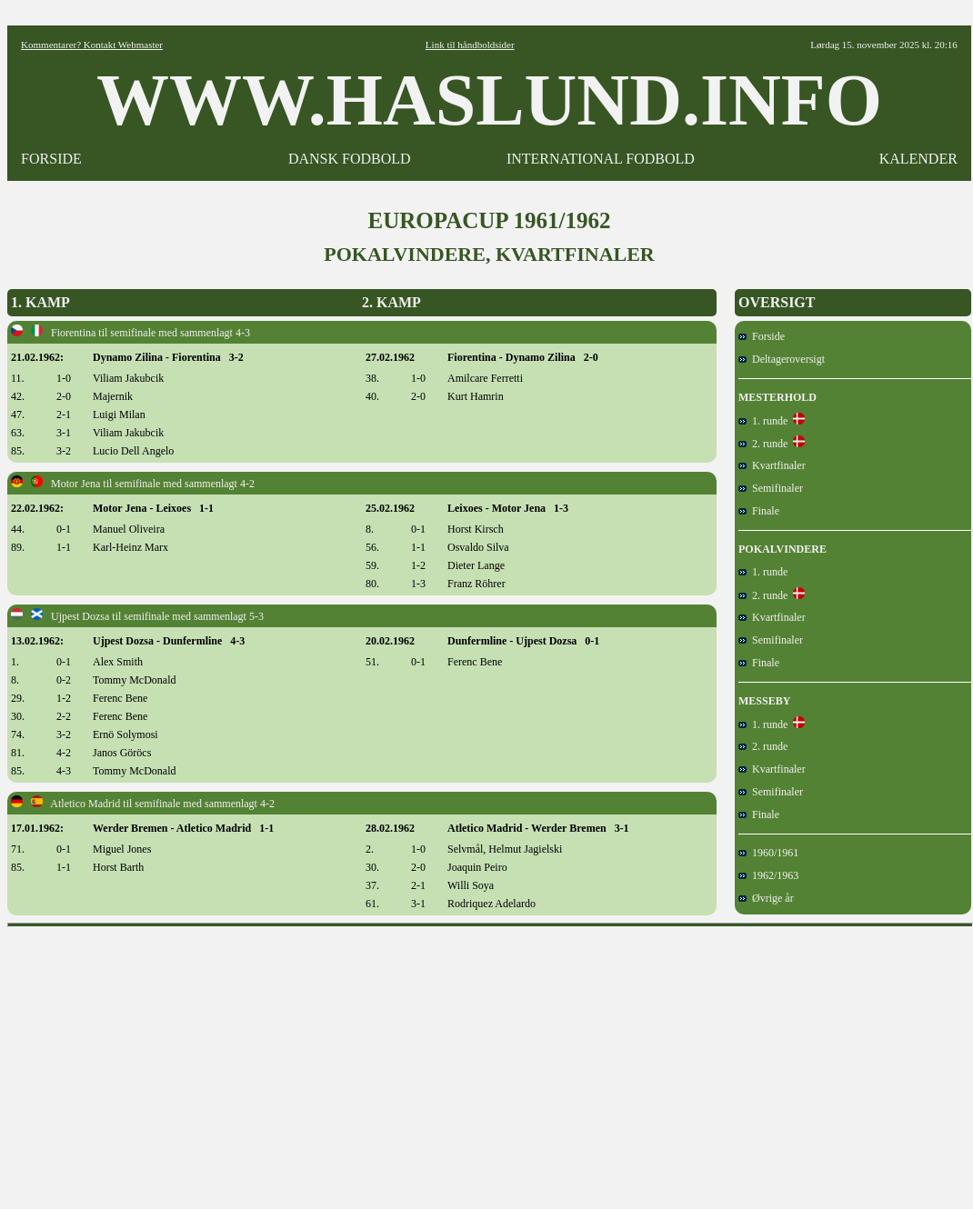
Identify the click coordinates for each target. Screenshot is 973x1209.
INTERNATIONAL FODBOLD (601, 158)
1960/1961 (768, 852)
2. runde (762, 443)
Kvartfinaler (772, 465)
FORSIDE (51, 158)
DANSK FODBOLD (349, 158)
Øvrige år (766, 898)
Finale (758, 511)
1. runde (762, 421)
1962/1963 (768, 875)
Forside (761, 336)
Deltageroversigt (781, 359)
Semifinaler (770, 488)
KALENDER (918, 158)
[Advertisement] (490, 1061)
